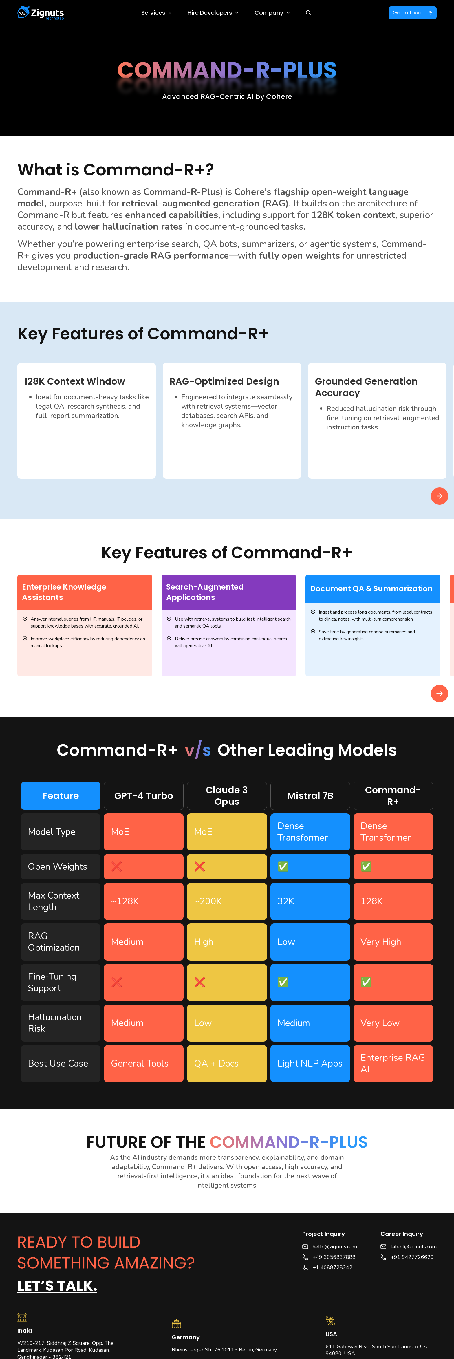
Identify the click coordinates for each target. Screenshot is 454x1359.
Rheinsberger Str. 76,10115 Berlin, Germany (224, 1349)
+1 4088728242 (332, 1267)
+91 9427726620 (412, 1257)
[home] (40, 13)
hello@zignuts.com (334, 1246)
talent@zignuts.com (414, 1246)
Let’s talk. (57, 1286)
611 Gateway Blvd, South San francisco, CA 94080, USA (376, 1350)
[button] (156, 12)
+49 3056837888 (334, 1257)
